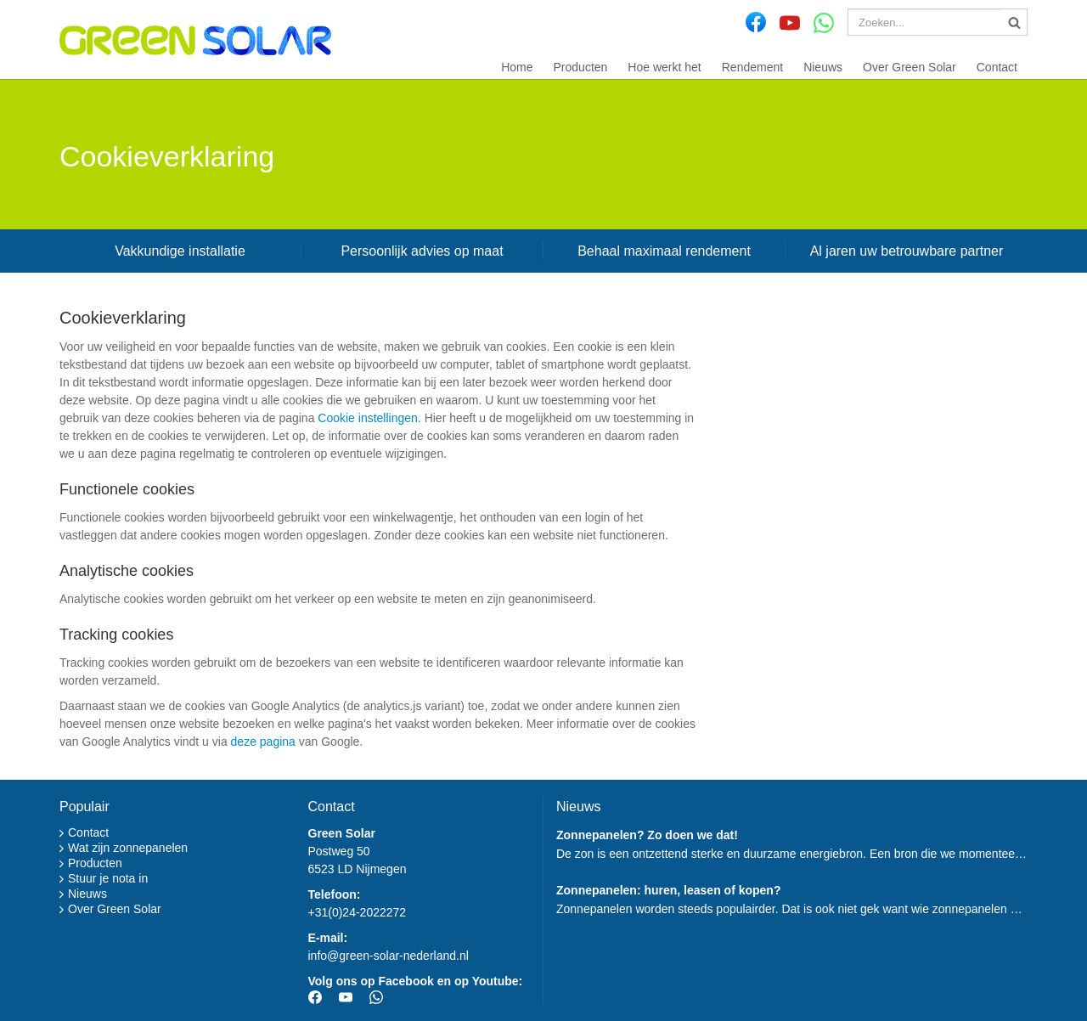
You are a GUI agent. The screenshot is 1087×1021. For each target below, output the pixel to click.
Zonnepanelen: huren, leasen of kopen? (668, 890)
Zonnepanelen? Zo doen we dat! (647, 835)
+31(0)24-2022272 (357, 912)
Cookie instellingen (368, 418)
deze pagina (263, 741)
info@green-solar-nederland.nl (388, 955)
